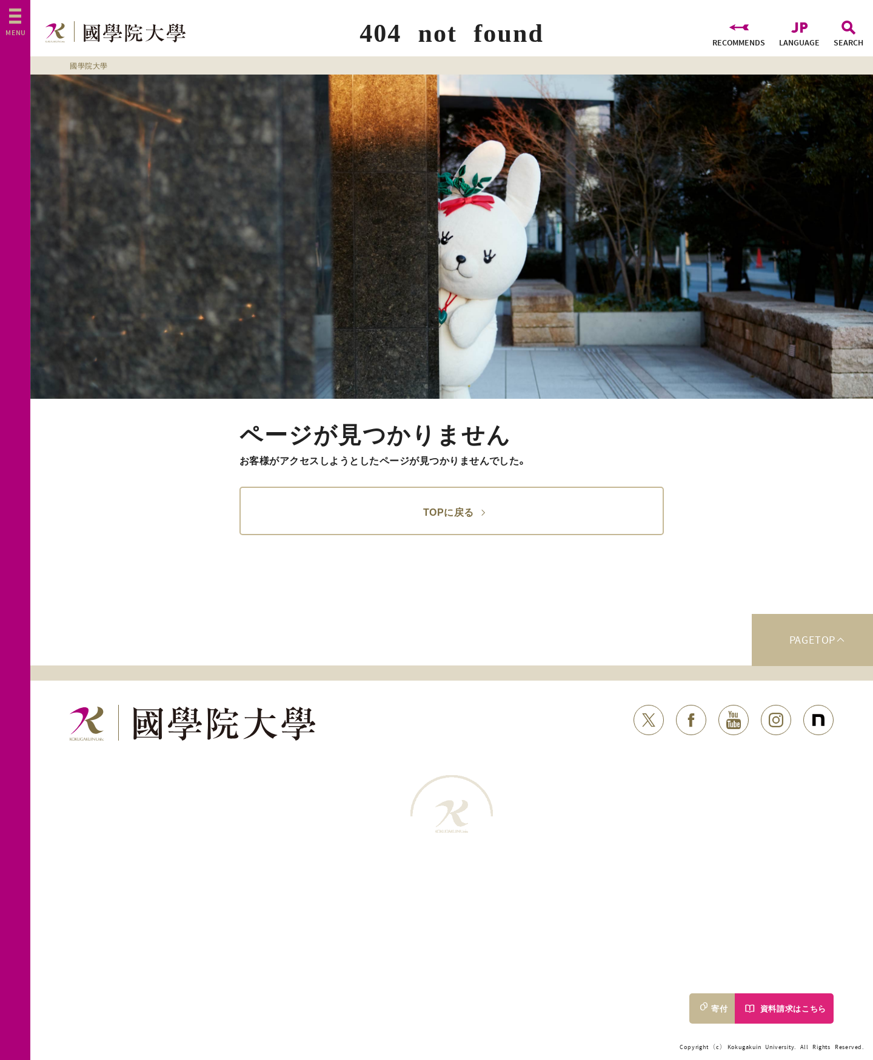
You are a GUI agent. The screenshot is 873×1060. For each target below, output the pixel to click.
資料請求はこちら (793, 1008)
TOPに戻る (448, 511)
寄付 (719, 1008)
